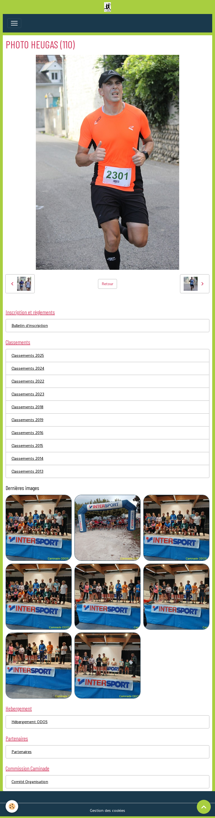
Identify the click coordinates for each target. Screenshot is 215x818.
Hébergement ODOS (29, 721)
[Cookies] (12, 806)
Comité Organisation (29, 781)
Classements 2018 (27, 406)
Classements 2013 (27, 471)
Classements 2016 (27, 432)
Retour (107, 283)
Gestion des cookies (107, 810)
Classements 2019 (27, 419)
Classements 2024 (27, 368)
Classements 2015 (27, 445)
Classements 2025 (27, 355)
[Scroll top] (204, 807)
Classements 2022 (27, 381)
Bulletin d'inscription (29, 325)
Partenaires (21, 751)
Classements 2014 (27, 458)
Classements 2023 (27, 394)
